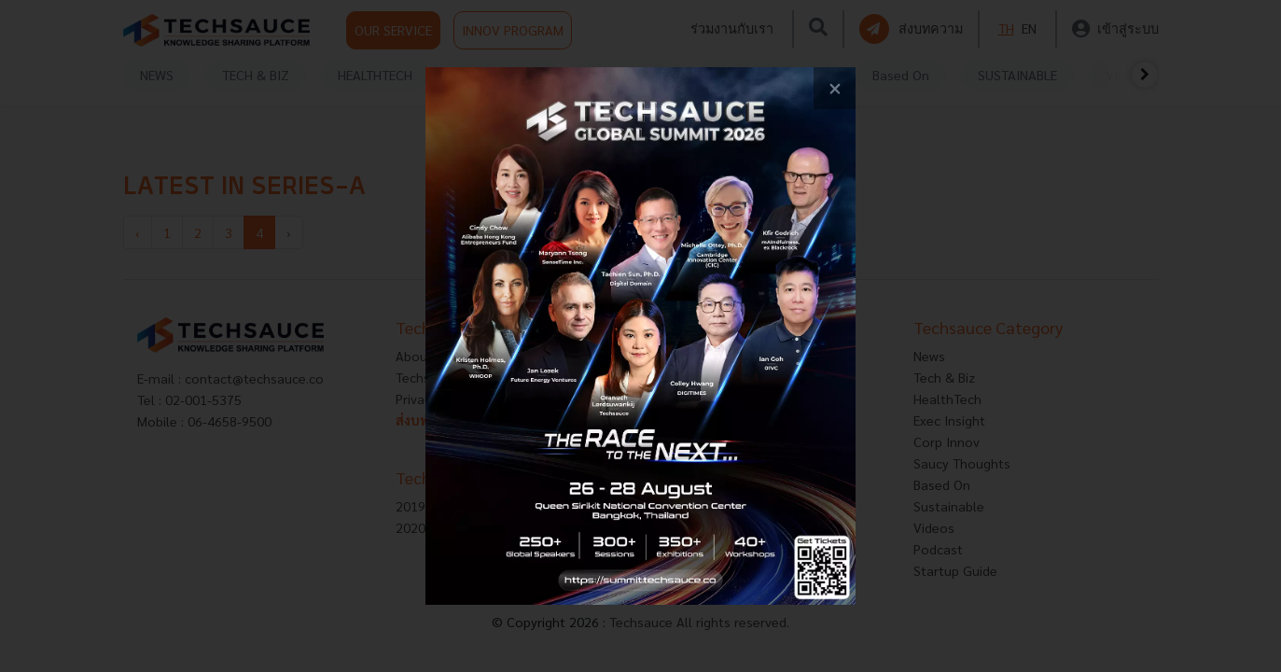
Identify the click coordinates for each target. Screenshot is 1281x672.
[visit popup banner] (640, 336)
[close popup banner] (835, 88)
